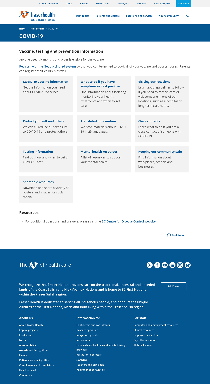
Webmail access (143, 345)
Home (22, 28)
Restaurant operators (89, 354)
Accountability (27, 345)
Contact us (25, 375)
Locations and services (139, 15)
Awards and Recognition (33, 350)
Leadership (25, 335)
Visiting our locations (154, 82)
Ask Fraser (183, 3)
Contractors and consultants (93, 325)
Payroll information (145, 340)
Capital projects (162, 3)
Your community (169, 15)
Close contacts (149, 121)
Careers (84, 3)
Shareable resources (38, 182)
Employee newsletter (146, 335)
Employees (123, 3)
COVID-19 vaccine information (45, 82)
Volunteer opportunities (90, 369)
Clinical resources (144, 330)
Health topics (81, 15)
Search (187, 16)
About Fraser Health (31, 325)
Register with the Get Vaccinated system (47, 66)
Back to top (178, 235)
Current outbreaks (48, 3)
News (69, 3)
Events (23, 355)
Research (141, 3)
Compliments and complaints (36, 365)
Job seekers (83, 340)
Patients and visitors (108, 15)
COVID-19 (53, 28)
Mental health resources (99, 151)
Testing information (38, 151)
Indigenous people (87, 335)
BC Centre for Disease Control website (129, 221)
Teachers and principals (90, 364)
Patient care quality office (34, 360)
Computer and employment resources (156, 325)
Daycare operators (87, 330)
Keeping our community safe (160, 151)
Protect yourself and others (44, 121)
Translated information (98, 121)
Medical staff (102, 3)
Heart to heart (27, 370)
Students (81, 359)
